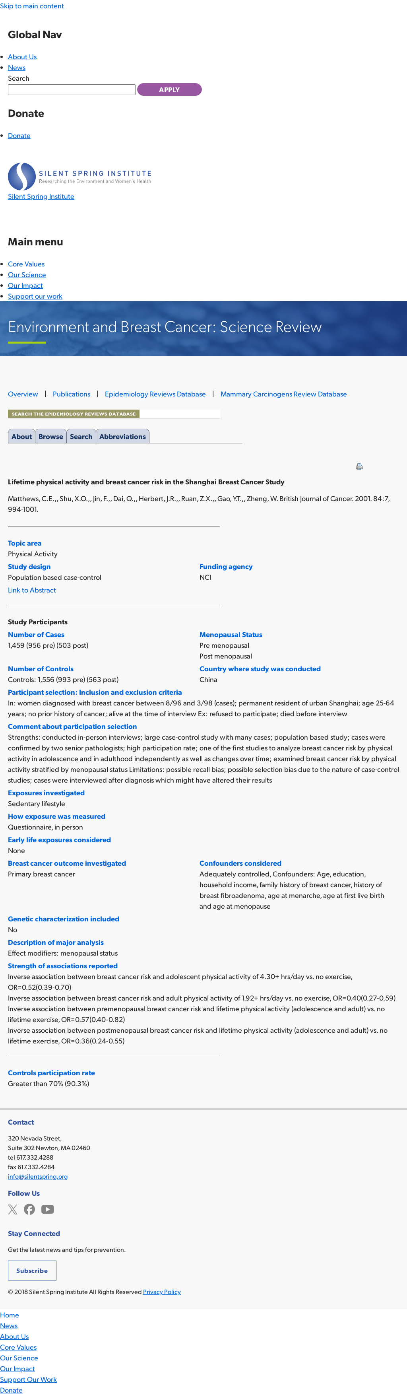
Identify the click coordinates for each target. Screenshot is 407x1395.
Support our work (35, 295)
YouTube (47, 1208)
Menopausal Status (231, 634)
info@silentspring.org (38, 1176)
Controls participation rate (51, 1072)
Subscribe (32, 1270)
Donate (19, 135)
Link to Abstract (32, 589)
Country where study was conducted (260, 668)
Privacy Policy (162, 1291)
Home (9, 1314)
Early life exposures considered (59, 839)
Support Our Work (28, 1378)
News (16, 67)
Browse (51, 435)
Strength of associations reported (63, 965)
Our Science (27, 274)
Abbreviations (122, 435)
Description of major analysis (56, 941)
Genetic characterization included (63, 918)
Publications (71, 393)
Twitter (12, 1208)
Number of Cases (36, 634)
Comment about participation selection (72, 726)
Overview (23, 393)
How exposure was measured (56, 815)
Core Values (26, 263)
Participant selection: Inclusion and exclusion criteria (95, 691)
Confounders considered (240, 862)
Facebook (29, 1208)
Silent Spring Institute (41, 195)
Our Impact (25, 284)
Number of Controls (41, 668)
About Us (22, 56)
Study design (29, 566)
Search (18, 77)
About (21, 435)
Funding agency (226, 566)
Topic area (25, 542)
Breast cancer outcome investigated (67, 862)
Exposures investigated (46, 792)
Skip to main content (32, 5)
